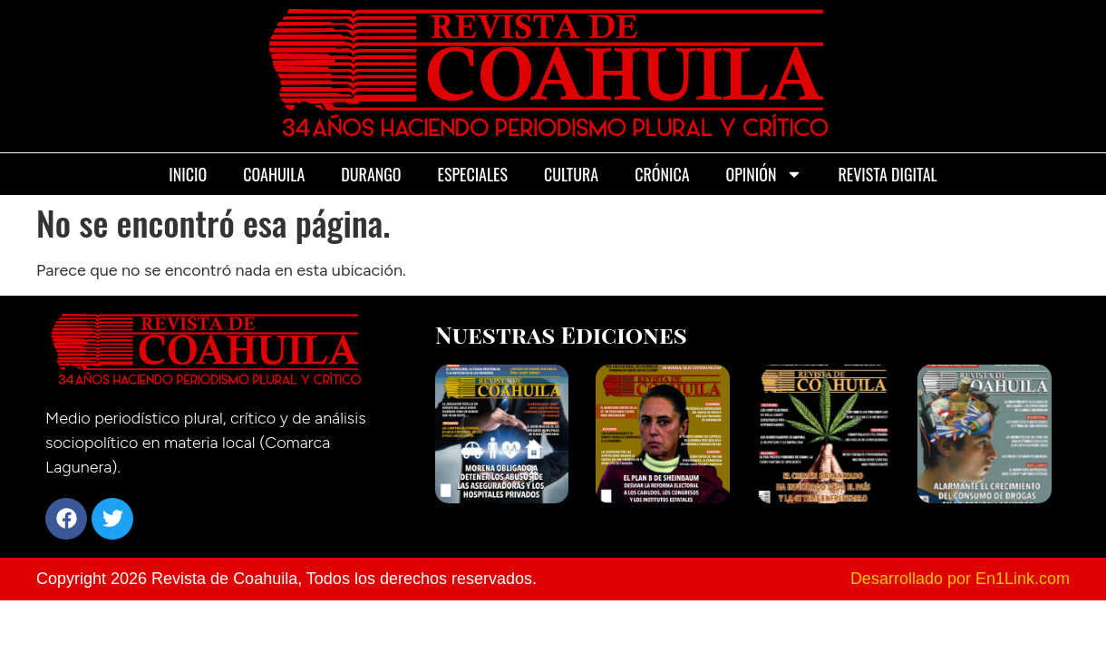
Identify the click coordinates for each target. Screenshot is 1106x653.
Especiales (473, 174)
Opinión (764, 174)
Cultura (571, 174)
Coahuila (274, 174)
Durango (371, 174)
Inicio (188, 174)
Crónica (662, 174)
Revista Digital (888, 174)
